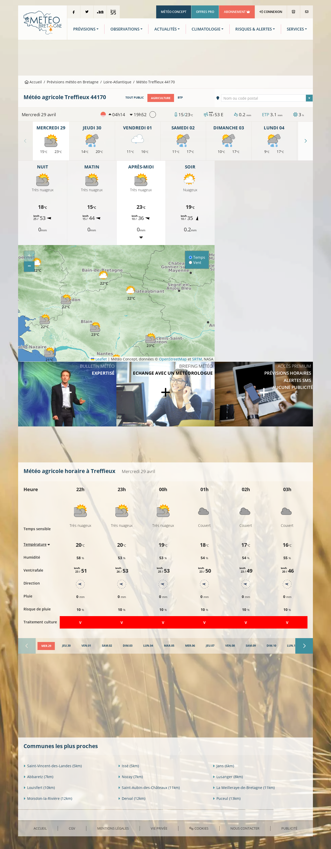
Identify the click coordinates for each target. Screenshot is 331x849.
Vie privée (159, 828)
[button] (37, 265)
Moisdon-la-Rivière (48, 798)
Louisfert (39, 787)
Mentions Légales (113, 828)
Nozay (130, 776)
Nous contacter (244, 828)
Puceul (226, 798)
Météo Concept (173, 12)
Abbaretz (38, 776)
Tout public (134, 97)
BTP (180, 97)
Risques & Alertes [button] (253, 29)
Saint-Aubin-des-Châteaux (149, 787)
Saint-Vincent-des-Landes (53, 765)
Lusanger (228, 776)
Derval (131, 798)
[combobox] (267, 97)
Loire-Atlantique (117, 81)
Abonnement (237, 12)
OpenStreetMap (173, 358)
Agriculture (160, 97)
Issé (128, 765)
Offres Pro (205, 12)
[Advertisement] (165, 57)
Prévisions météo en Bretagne (73, 81)
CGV (72, 828)
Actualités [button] (165, 29)
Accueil (33, 81)
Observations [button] (124, 29)
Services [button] (295, 29)
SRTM (197, 358)
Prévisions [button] (84, 29)
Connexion (271, 12)
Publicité (289, 828)
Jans (223, 765)
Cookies (198, 828)
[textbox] (267, 98)
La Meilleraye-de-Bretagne (244, 787)
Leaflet (99, 358)
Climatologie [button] (206, 29)
